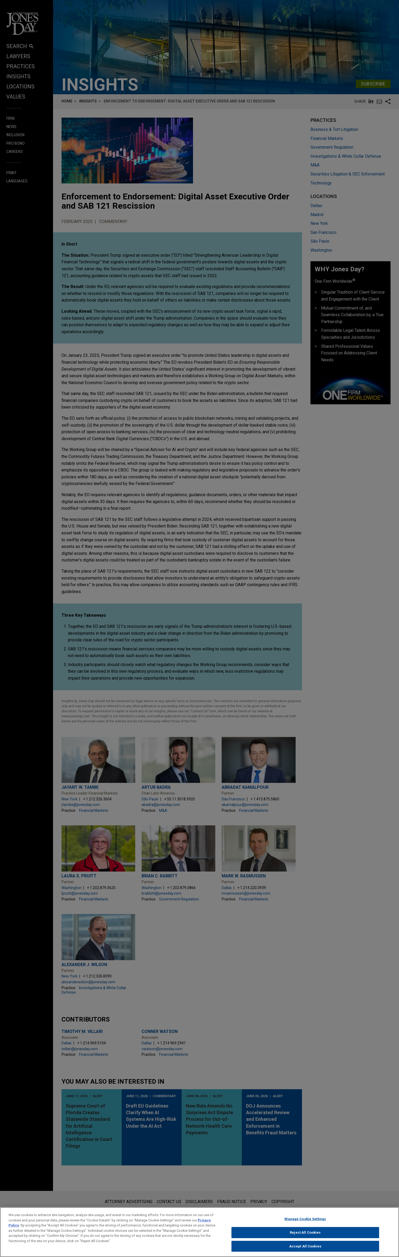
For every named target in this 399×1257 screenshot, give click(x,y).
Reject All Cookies (305, 1237)
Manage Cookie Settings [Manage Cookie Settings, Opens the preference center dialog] (305, 1223)
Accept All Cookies (305, 1250)
